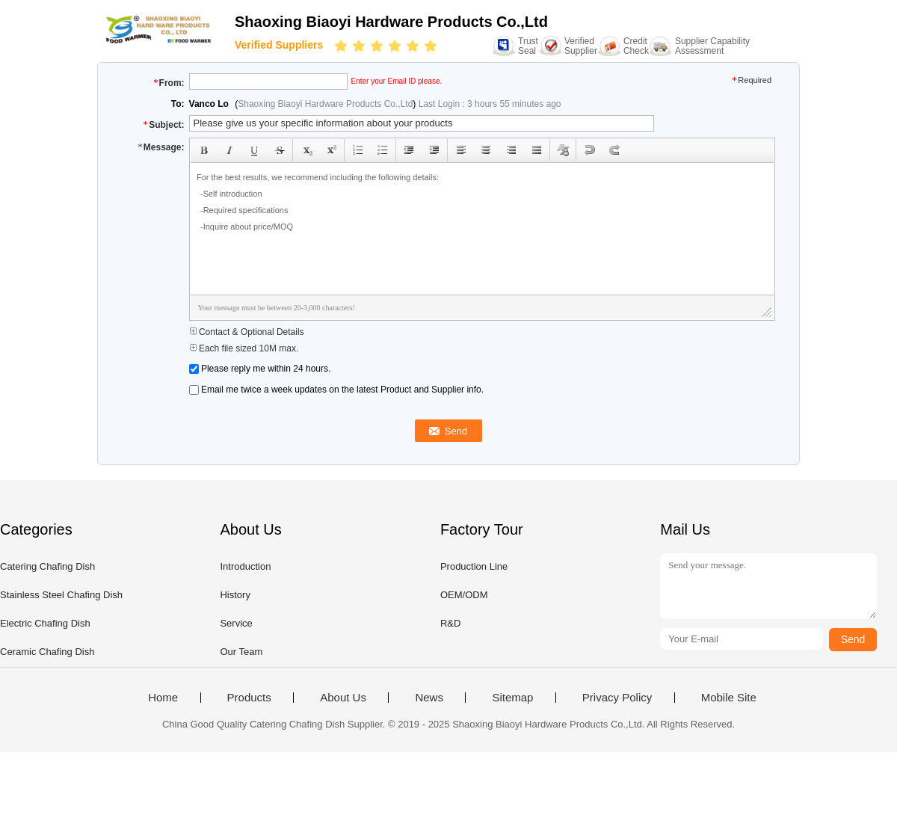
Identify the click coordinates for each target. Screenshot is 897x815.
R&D (450, 623)
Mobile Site (728, 697)
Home (163, 697)
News (429, 697)
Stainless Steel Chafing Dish (61, 594)
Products (249, 697)
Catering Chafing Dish (47, 566)
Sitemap (512, 697)
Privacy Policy (617, 697)
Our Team (241, 651)
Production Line (474, 566)
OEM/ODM (464, 594)
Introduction (245, 566)
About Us (343, 697)
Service (236, 623)
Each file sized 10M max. (244, 348)
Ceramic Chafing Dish (47, 651)
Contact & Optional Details (246, 332)
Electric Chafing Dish (45, 623)
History (235, 594)
